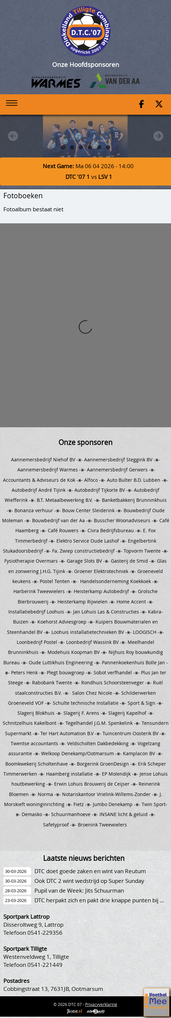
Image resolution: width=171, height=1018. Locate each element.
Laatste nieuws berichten (84, 858)
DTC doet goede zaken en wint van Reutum (90, 871)
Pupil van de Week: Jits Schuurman (79, 890)
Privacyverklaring (101, 1004)
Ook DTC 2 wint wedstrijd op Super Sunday (89, 881)
